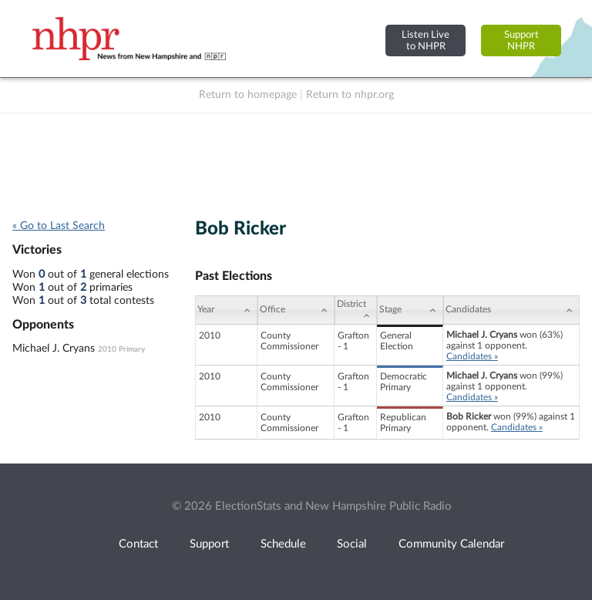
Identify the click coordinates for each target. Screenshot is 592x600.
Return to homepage (248, 94)
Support (209, 544)
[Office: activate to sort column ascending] (296, 310)
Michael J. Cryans (53, 348)
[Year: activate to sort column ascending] (226, 310)
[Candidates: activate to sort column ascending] (511, 310)
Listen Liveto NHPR (425, 40)
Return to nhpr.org (350, 94)
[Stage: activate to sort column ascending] (410, 310)
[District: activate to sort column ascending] (356, 310)
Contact (138, 544)
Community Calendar (451, 544)
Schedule (283, 544)
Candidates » (472, 356)
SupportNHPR (521, 40)
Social (352, 544)
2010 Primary (121, 349)
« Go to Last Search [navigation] (58, 226)
